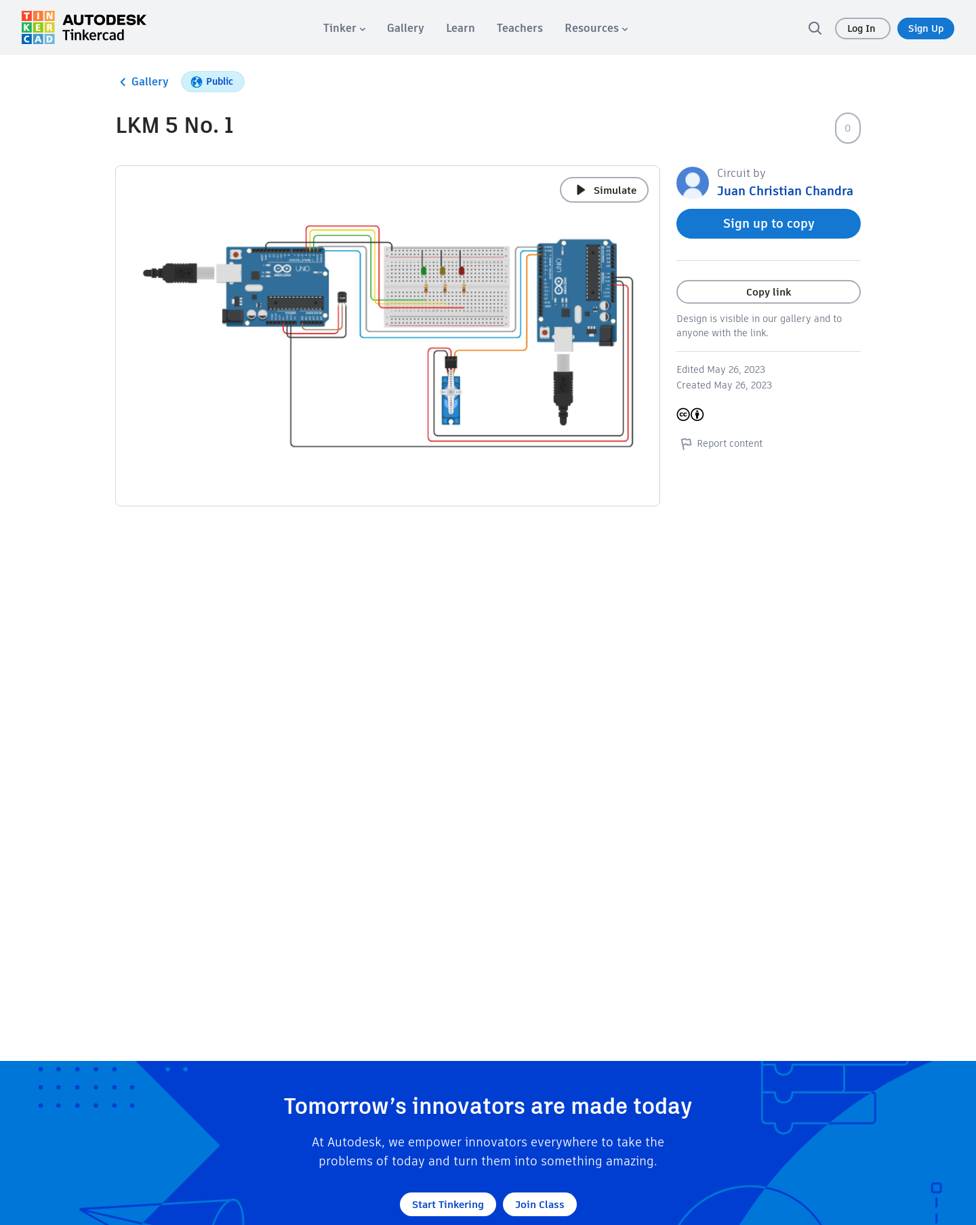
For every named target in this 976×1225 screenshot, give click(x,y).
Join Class (540, 1204)
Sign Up (925, 28)
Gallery (142, 82)
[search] (815, 28)
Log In (862, 28)
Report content (719, 443)
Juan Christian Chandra (785, 190)
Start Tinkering (448, 1204)
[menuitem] (344, 28)
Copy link (768, 292)
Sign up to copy (769, 223)
